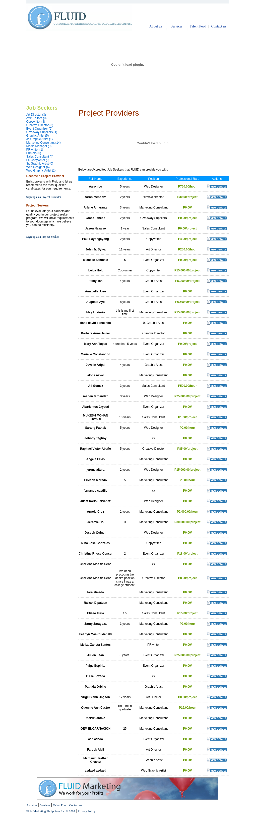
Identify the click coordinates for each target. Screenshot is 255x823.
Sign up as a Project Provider (43, 197)
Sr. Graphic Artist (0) (39, 163)
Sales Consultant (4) (40, 156)
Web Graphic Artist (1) (41, 170)
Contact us (218, 26)
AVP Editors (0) (36, 118)
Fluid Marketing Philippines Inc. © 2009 (50, 811)
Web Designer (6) (38, 167)
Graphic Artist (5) (37, 135)
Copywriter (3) (35, 121)
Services (177, 26)
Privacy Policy (86, 811)
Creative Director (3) (39, 125)
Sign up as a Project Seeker (42, 236)
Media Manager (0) (39, 146)
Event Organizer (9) (39, 128)
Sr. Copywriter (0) (38, 160)
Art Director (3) (36, 114)
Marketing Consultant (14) (43, 142)
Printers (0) (33, 153)
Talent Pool (198, 26)
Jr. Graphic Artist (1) (39, 139)
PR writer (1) (34, 149)
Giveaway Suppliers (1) (41, 132)
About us (155, 26)
